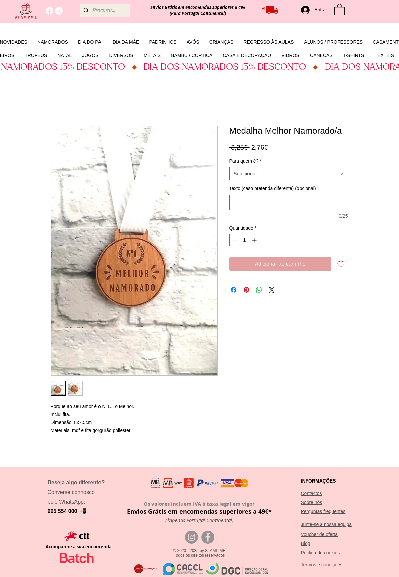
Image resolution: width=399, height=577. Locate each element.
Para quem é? (245, 161)
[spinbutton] (245, 240)
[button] (339, 9)
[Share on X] (272, 290)
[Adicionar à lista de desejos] (341, 264)
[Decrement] (234, 240)
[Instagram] (59, 11)
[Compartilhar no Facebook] (234, 290)
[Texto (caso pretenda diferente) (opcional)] (289, 202)
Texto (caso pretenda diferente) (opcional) (272, 188)
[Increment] (255, 240)
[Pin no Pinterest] (246, 290)
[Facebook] (49, 11)
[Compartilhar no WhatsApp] (259, 290)
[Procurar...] (104, 10)
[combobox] (288, 173)
